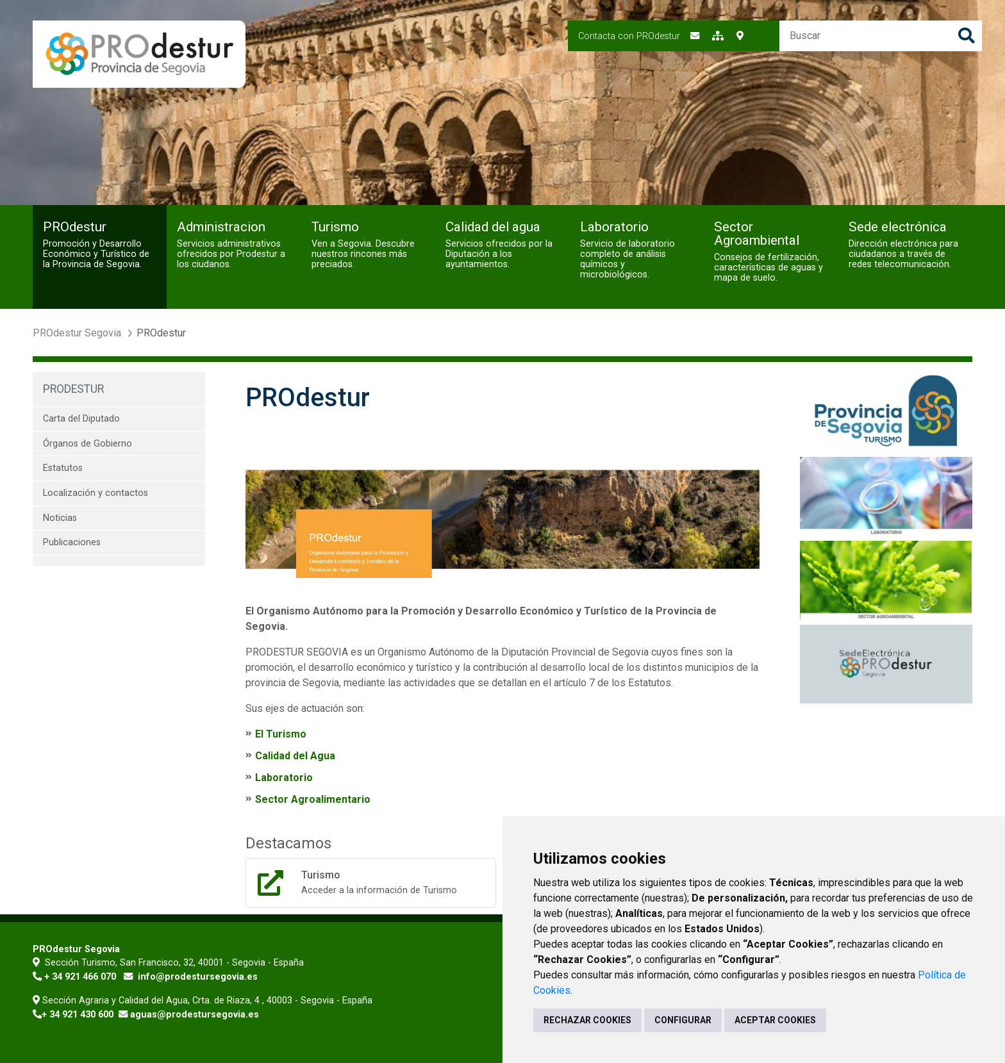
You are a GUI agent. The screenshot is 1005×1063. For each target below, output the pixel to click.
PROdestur (73, 389)
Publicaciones (72, 542)
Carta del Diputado (81, 418)
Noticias (60, 518)
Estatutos (63, 468)
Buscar (966, 35)
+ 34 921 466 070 (80, 976)
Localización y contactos (95, 493)
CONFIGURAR (682, 1020)
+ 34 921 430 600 (77, 1014)
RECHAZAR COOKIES (587, 1020)
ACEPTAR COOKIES (775, 1020)
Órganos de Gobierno (87, 443)
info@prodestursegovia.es (198, 976)
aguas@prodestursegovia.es (194, 1014)
